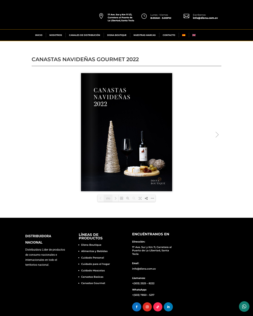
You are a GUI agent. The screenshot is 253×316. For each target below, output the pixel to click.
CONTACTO (169, 35)
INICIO (38, 35)
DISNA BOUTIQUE (116, 35)
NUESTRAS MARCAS (145, 35)
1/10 (108, 198)
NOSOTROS (55, 35)
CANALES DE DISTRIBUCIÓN (84, 35)
